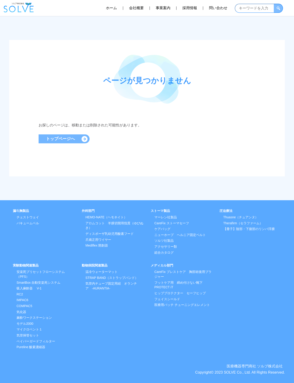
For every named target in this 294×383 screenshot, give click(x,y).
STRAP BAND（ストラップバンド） (111, 278)
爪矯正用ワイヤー (98, 239)
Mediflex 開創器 (96, 245)
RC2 (20, 294)
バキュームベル (28, 223)
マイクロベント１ (29, 329)
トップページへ (60, 138)
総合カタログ (164, 252)
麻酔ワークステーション (34, 317)
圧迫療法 (226, 211)
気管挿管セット (28, 335)
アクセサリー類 (165, 246)
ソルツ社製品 (164, 240)
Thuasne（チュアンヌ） (240, 217)
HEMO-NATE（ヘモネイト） (106, 217)
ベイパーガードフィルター (36, 341)
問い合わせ (218, 8)
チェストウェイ (28, 217)
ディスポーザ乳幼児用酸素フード (109, 234)
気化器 (21, 312)
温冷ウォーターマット (101, 272)
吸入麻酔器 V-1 (29, 288)
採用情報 (189, 8)
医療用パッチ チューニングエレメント (182, 305)
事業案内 (163, 8)
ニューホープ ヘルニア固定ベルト (180, 235)
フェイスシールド (167, 299)
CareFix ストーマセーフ (171, 223)
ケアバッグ (162, 229)
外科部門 (88, 211)
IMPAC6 (22, 300)
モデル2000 (25, 323)
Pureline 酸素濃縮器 (31, 347)
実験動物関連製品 (26, 265)
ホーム (111, 8)
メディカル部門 (162, 265)
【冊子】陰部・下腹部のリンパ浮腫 (249, 229)
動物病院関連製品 (94, 265)
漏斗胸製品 (21, 211)
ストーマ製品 (160, 211)
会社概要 (136, 8)
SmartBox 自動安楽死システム (38, 282)
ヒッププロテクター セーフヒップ (180, 293)
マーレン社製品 (165, 217)
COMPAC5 (24, 306)
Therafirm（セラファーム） (243, 223)
